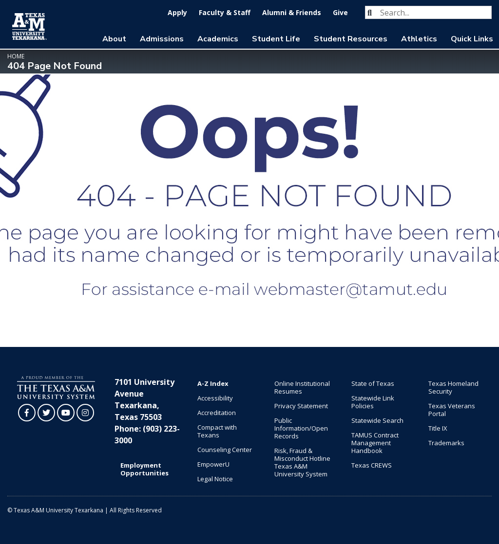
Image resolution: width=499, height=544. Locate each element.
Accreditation (216, 412)
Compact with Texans (217, 431)
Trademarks (446, 442)
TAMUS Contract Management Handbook (375, 443)
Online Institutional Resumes (302, 387)
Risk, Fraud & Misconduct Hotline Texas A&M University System (302, 462)
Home (15, 56)
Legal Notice (215, 478)
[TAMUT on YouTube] (66, 412)
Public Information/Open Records (301, 428)
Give (340, 12)
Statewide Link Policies (372, 402)
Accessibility (215, 398)
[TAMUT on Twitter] (46, 412)
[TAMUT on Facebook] (27, 412)
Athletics (419, 39)
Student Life (276, 39)
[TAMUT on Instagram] (85, 412)
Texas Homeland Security (453, 387)
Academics (217, 39)
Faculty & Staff (224, 12)
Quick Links (472, 39)
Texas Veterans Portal (451, 409)
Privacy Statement (301, 405)
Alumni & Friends (291, 12)
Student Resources (350, 39)
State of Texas (372, 383)
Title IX (437, 428)
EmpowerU (213, 464)
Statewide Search (377, 420)
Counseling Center (224, 449)
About (114, 39)
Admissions (162, 39)
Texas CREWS (371, 465)
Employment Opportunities (144, 469)
